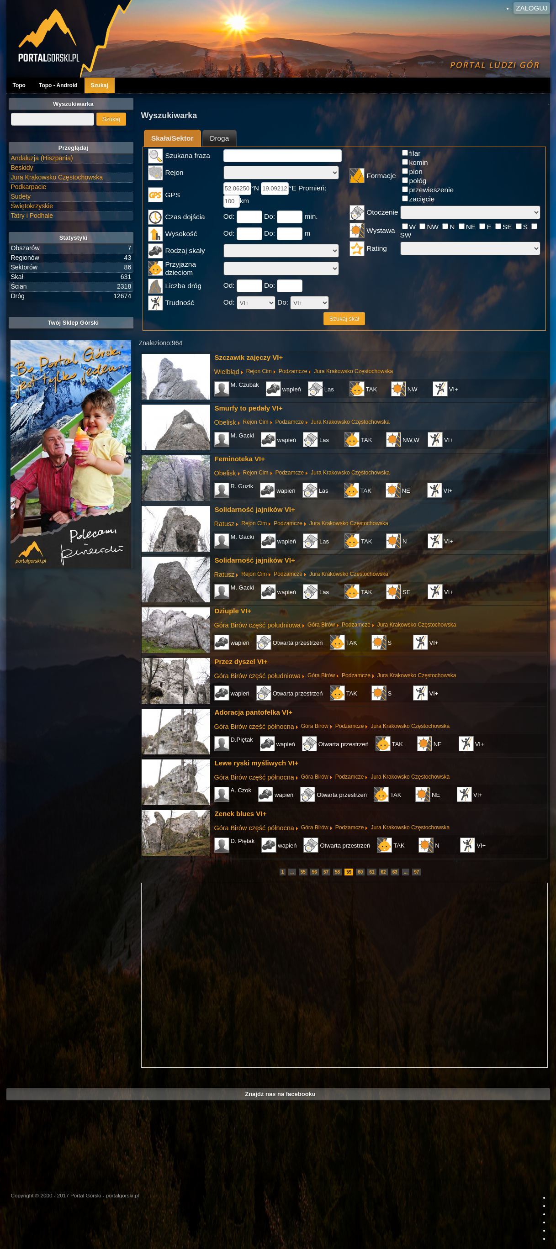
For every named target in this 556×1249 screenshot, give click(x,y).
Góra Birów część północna (254, 726)
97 (416, 872)
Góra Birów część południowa (257, 625)
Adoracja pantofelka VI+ (253, 712)
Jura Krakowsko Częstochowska (353, 371)
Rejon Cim (259, 371)
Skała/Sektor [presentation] (172, 138)
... (292, 872)
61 (371, 872)
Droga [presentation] (219, 138)
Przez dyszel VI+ (241, 661)
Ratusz (224, 523)
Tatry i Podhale (32, 215)
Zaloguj (531, 8)
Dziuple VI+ (233, 611)
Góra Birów (321, 625)
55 (303, 872)
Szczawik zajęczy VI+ (249, 357)
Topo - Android (58, 85)
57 (325, 872)
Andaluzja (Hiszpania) (42, 158)
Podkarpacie (29, 186)
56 (314, 872)
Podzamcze (293, 371)
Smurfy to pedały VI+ (249, 408)
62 (383, 872)
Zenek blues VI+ (241, 813)
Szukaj (99, 85)
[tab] (172, 138)
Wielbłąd (226, 371)
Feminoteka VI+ (240, 459)
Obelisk (225, 422)
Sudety (21, 196)
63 (394, 872)
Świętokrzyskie (32, 206)
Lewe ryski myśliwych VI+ (257, 763)
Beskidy (22, 167)
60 (360, 872)
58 (337, 872)
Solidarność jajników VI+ (255, 509)
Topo (19, 85)
